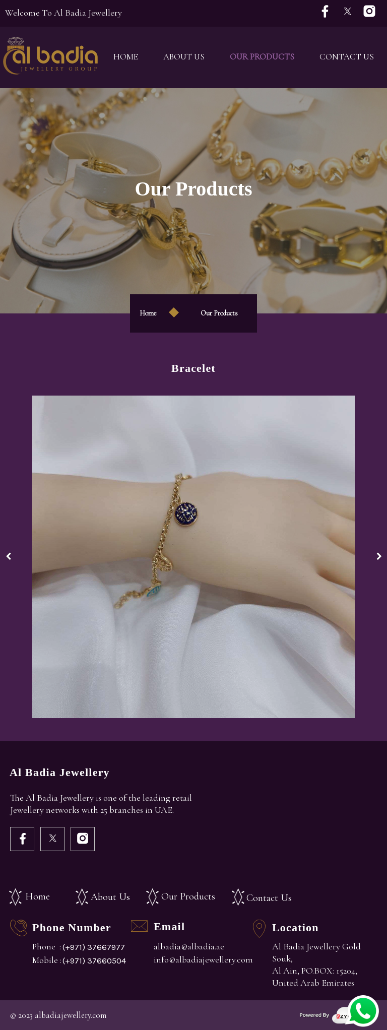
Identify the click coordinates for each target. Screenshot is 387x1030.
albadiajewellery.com (70, 1015)
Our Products (262, 56)
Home (125, 56)
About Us (184, 56)
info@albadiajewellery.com (203, 959)
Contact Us (346, 56)
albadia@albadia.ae (189, 946)
